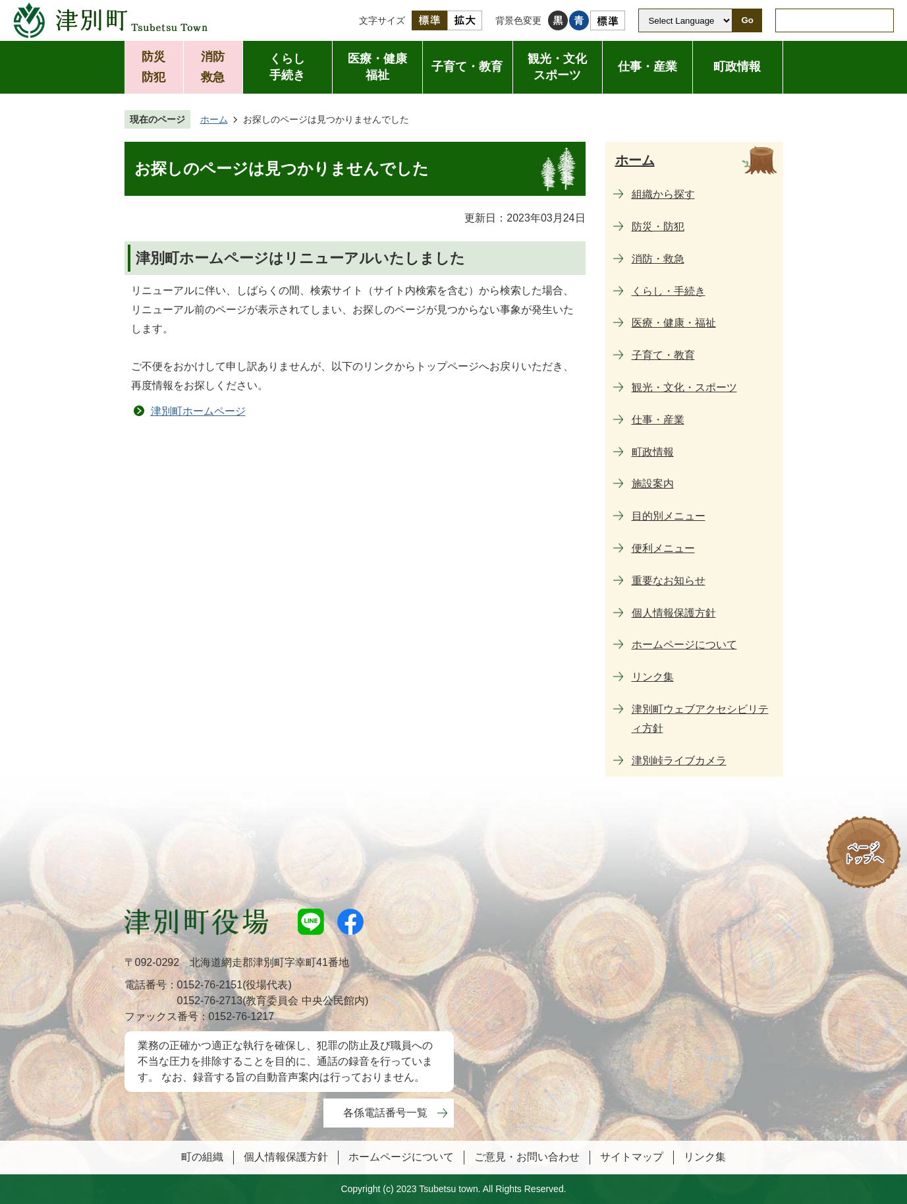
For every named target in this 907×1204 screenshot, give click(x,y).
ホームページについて (401, 1156)
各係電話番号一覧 (385, 1112)
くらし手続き (287, 67)
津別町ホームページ (198, 411)
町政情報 (737, 66)
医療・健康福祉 (377, 67)
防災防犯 (153, 67)
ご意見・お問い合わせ (527, 1156)
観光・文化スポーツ (557, 67)
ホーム (214, 119)
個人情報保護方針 (286, 1156)
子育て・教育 (467, 66)
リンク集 (705, 1156)
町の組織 (202, 1156)
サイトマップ (631, 1156)
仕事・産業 (647, 66)
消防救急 (213, 67)
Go (747, 20)
